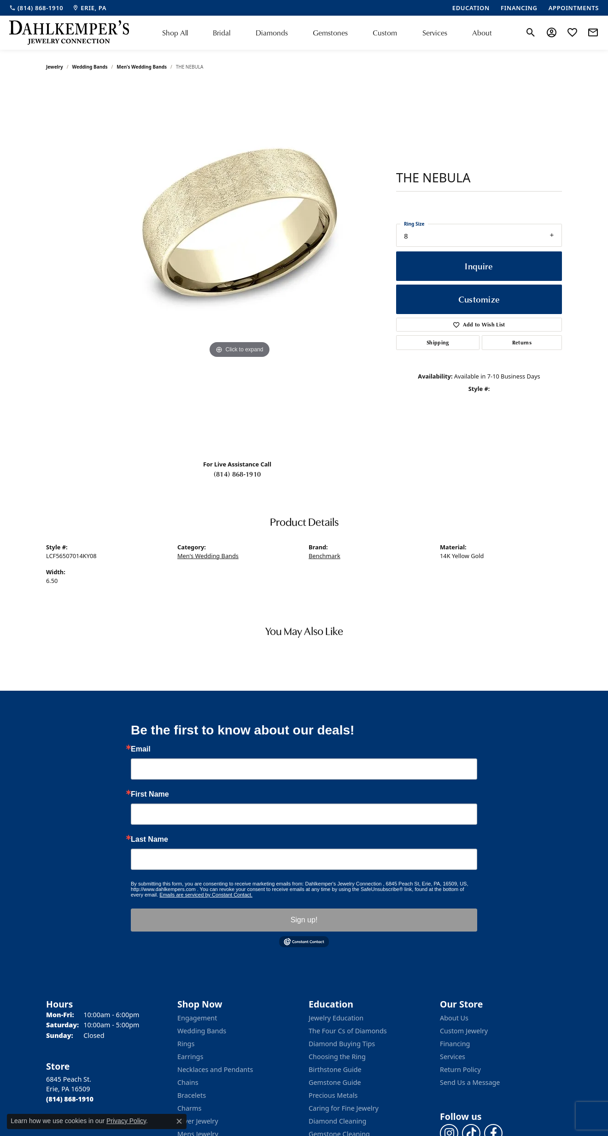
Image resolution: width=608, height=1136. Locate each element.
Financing (455, 1043)
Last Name (149, 839)
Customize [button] (479, 299)
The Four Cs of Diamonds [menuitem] (348, 1030)
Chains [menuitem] (188, 1082)
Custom (385, 33)
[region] (239, 268)
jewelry (54, 67)
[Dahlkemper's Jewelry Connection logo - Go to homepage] (69, 33)
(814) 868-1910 (237, 474)
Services (434, 33)
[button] (531, 32)
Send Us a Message (470, 1082)
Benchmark (324, 556)
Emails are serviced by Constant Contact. (205, 894)
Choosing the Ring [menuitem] (337, 1056)
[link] (36, 8)
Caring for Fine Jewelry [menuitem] (344, 1108)
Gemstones (330, 33)
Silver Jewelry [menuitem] (197, 1121)
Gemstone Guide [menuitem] (335, 1082)
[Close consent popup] (179, 1121)
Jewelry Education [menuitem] (336, 1018)
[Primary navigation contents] (327, 33)
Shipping (438, 342)
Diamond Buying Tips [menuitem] (342, 1043)
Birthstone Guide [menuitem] (335, 1069)
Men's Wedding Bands (142, 67)
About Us (454, 1018)
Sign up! (304, 920)
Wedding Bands (90, 67)
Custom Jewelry (464, 1030)
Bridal (221, 33)
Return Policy (460, 1069)
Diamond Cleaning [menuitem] (337, 1121)
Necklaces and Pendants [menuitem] (215, 1069)
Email (141, 749)
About (482, 33)
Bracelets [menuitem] (191, 1095)
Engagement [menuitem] (197, 1018)
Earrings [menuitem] (190, 1056)
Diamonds (272, 33)
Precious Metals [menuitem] (333, 1095)
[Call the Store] (70, 1099)
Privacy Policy (126, 1120)
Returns (522, 342)
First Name (150, 794)
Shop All (175, 33)
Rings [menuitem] (185, 1043)
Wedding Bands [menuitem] (201, 1030)
